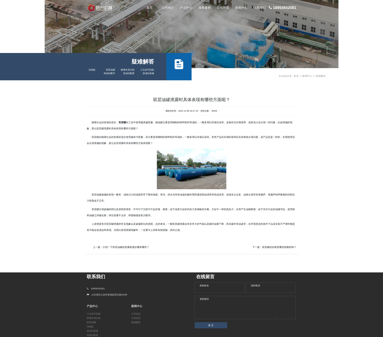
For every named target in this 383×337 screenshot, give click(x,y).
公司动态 (135, 313)
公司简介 (168, 7)
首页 (149, 7)
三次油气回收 (147, 69)
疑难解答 (321, 76)
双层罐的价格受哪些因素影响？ (279, 247)
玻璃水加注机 (128, 69)
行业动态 (135, 318)
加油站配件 (109, 73)
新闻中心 (241, 7)
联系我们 (260, 7)
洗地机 (92, 69)
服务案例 (204, 7)
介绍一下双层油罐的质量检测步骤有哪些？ (126, 247)
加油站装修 (148, 73)
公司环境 (223, 7)
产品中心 (186, 7)
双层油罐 (110, 69)
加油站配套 (129, 73)
